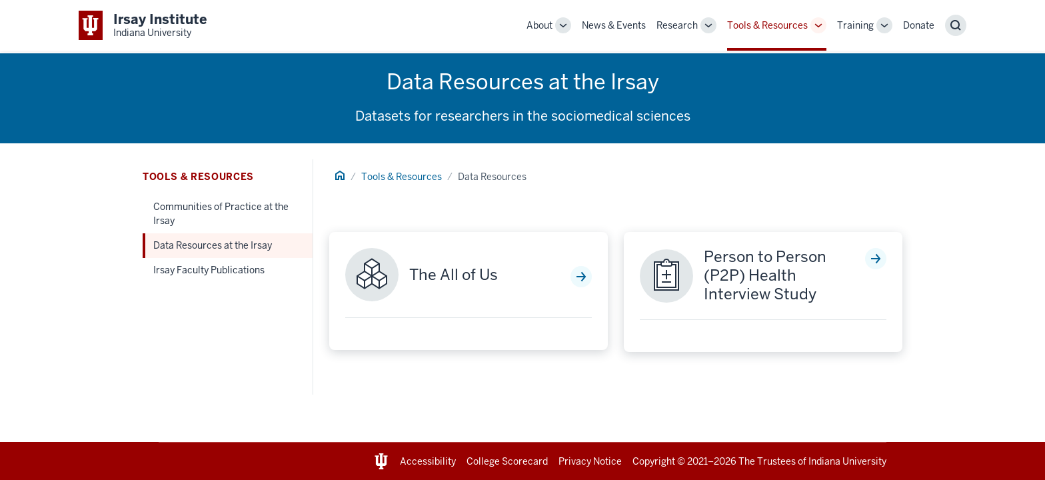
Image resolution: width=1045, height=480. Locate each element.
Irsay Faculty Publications (209, 270)
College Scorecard (507, 461)
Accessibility (428, 461)
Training (855, 25)
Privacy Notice (590, 461)
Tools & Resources (767, 25)
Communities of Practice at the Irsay (221, 214)
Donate (918, 25)
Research (677, 25)
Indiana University (847, 461)
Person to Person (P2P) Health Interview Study (765, 275)
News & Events (614, 25)
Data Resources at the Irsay (212, 245)
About (539, 25)
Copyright (653, 461)
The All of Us (453, 275)
